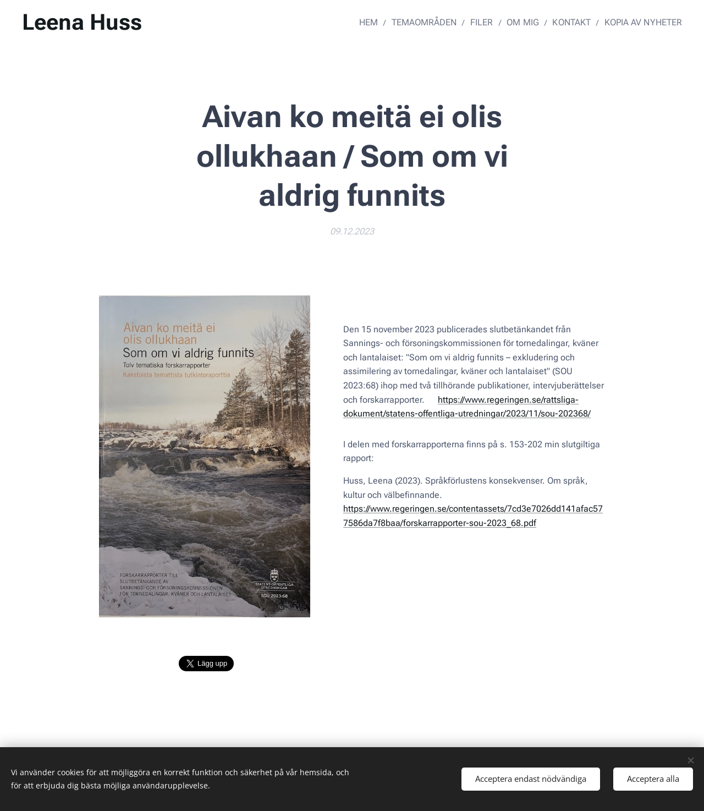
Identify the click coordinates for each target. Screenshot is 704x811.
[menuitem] (383, 22)
